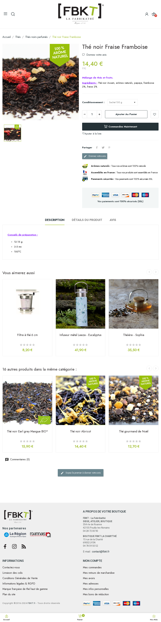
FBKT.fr (32, 603)
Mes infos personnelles (96, 589)
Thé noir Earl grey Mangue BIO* (27, 432)
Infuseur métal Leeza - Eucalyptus (80, 335)
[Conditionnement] (123, 102)
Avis (113, 220)
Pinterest (109, 147)
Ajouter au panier (126, 114)
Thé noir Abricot (80, 432)
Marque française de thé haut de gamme (25, 589)
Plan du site (8, 594)
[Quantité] (92, 114)
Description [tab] (54, 220)
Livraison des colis (12, 573)
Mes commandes (92, 567)
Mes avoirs (89, 578)
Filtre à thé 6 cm (27, 335)
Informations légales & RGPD (18, 583)
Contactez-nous (11, 567)
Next (156, 272)
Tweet (103, 147)
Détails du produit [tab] (87, 220)
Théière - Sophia (133, 335)
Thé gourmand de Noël (133, 432)
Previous (149, 272)
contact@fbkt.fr (100, 551)
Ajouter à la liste (154, 114)
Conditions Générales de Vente (20, 578)
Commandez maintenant (120, 127)
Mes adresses (90, 583)
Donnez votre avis (96, 54)
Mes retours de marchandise (99, 573)
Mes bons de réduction (96, 594)
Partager (97, 147)
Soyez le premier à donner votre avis (81, 473)
